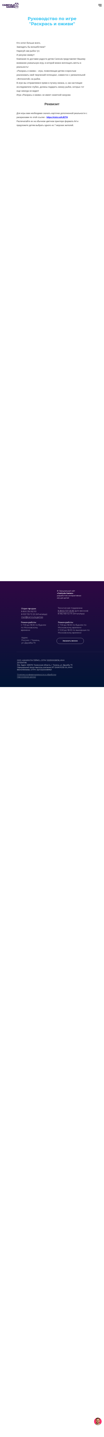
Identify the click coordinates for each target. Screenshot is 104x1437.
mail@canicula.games (32, 1367)
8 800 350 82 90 (28, 1361)
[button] (70, 1391)
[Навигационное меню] (100, 5)
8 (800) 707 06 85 (66, 1361)
